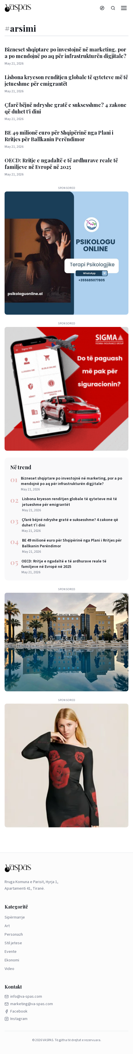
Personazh (14, 934)
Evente (11, 952)
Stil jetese (13, 943)
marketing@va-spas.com (29, 1004)
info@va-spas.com (23, 996)
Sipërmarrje (15, 917)
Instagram (16, 1019)
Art (7, 926)
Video (9, 969)
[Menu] (123, 8)
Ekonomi (12, 960)
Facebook (16, 1011)
